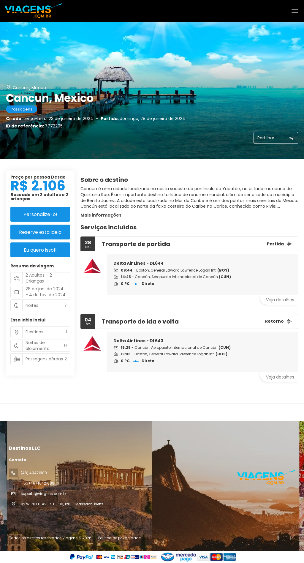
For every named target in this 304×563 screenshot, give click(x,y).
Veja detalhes (280, 300)
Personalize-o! (40, 214)
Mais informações (100, 215)
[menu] (295, 11)
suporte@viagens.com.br (44, 493)
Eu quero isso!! (40, 250)
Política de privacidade (119, 537)
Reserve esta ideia (40, 232)
